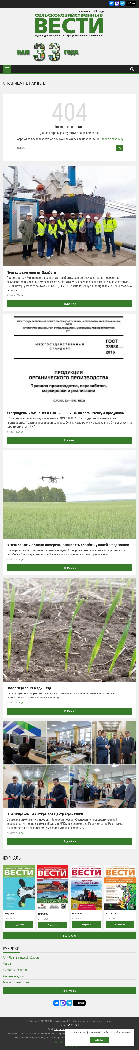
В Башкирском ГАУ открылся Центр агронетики (45, 814)
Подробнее (69, 303)
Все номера (69, 935)
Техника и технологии (16, 982)
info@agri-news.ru (62, 1029)
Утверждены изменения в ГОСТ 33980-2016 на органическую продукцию (65, 413)
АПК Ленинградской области (21, 957)
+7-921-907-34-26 (72, 1025)
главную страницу (111, 139)
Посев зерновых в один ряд (29, 688)
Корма (7, 964)
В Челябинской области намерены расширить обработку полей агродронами (68, 545)
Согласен (99, 1039)
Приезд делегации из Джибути (31, 272)
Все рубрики (69, 990)
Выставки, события (15, 970)
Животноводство (13, 976)
